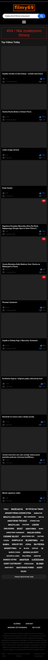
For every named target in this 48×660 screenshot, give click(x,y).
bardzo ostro (10, 560)
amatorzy (9, 567)
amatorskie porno (25, 568)
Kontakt (29, 624)
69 (20, 548)
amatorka (31, 529)
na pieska (39, 544)
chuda (6, 540)
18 (42, 548)
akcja (41, 517)
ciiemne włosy (11, 536)
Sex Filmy (36, 627)
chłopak (25, 525)
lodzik (35, 525)
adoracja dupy (30, 552)
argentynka (10, 548)
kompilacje (17, 540)
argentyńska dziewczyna (18, 513)
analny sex (17, 544)
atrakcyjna (35, 521)
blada (26, 548)
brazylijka (13, 525)
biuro (41, 529)
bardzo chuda (14, 552)
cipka (28, 544)
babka (6, 544)
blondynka (32, 540)
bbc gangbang (30, 517)
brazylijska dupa (12, 517)
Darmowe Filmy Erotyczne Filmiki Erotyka (19, 655)
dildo (23, 571)
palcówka (26, 556)
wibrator (38, 513)
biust (20, 528)
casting (40, 536)
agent (39, 568)
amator (37, 556)
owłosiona (9, 529)
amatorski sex (28, 536)
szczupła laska (13, 556)
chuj (6, 509)
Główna (17, 624)
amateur (24, 560)
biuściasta (17, 509)
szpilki (35, 548)
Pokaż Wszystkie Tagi (24, 577)
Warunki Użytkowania (17, 627)
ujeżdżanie (38, 560)
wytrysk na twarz (34, 509)
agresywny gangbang (15, 532)
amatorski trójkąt (17, 521)
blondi (40, 563)
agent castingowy (12, 564)
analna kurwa (34, 533)
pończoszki (29, 564)
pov (42, 540)
